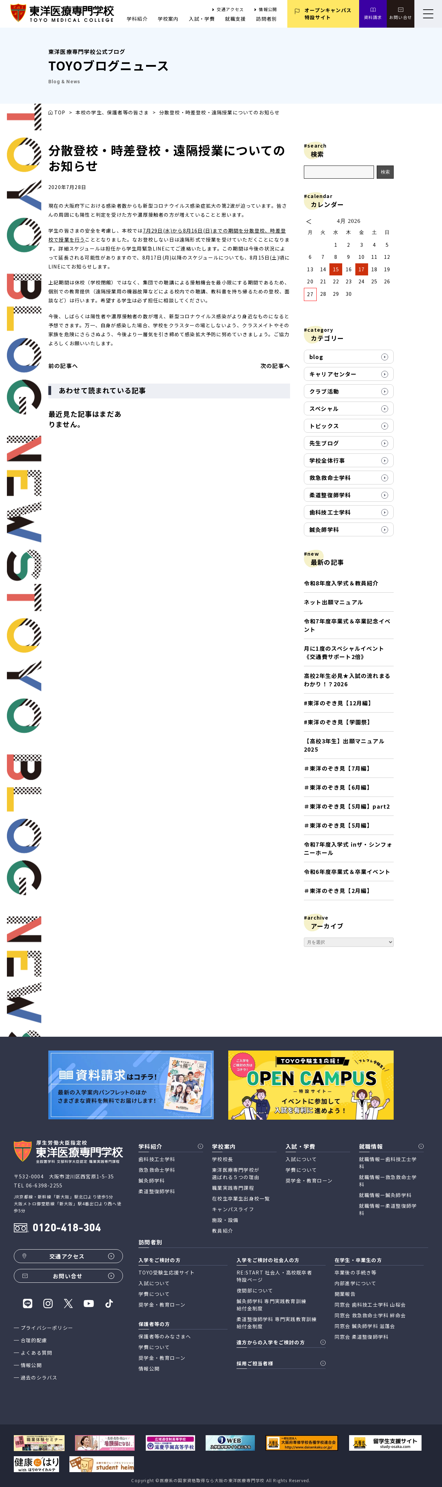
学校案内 (168, 18)
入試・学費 (202, 18)
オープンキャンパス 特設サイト (328, 14)
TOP (60, 112)
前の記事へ (63, 365)
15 (336, 269)
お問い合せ (400, 17)
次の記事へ (275, 365)
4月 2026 (349, 221)
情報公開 (268, 9)
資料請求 (373, 17)
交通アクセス (230, 9)
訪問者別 (266, 18)
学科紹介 (137, 18)
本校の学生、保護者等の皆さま (112, 112)
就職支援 (235, 18)
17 (361, 269)
